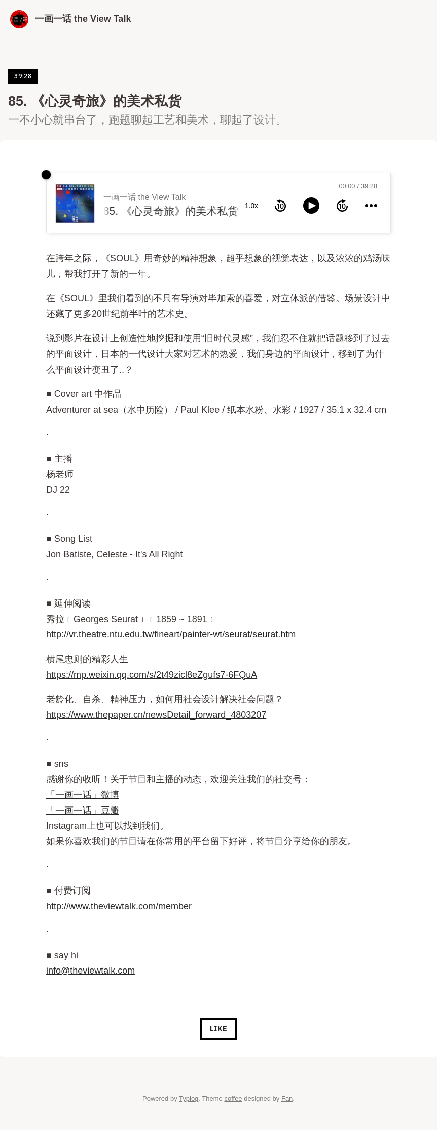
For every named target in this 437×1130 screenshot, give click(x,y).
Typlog (188, 1098)
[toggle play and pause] (311, 205)
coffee (233, 1098)
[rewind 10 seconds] (280, 205)
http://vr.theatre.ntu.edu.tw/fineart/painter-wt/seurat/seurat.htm (171, 634)
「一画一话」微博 (82, 795)
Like (218, 1028)
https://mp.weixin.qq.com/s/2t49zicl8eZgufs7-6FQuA (151, 675)
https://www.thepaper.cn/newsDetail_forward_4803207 (156, 715)
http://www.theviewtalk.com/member (119, 906)
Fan (287, 1098)
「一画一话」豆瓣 (82, 810)
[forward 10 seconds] (342, 205)
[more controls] (371, 205)
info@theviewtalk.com (90, 970)
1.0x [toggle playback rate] (251, 206)
